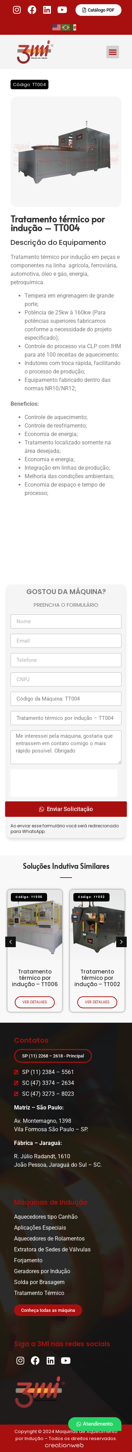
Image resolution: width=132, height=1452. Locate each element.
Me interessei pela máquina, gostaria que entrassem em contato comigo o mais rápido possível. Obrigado (66, 747)
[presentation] (64, 783)
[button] (112, 52)
